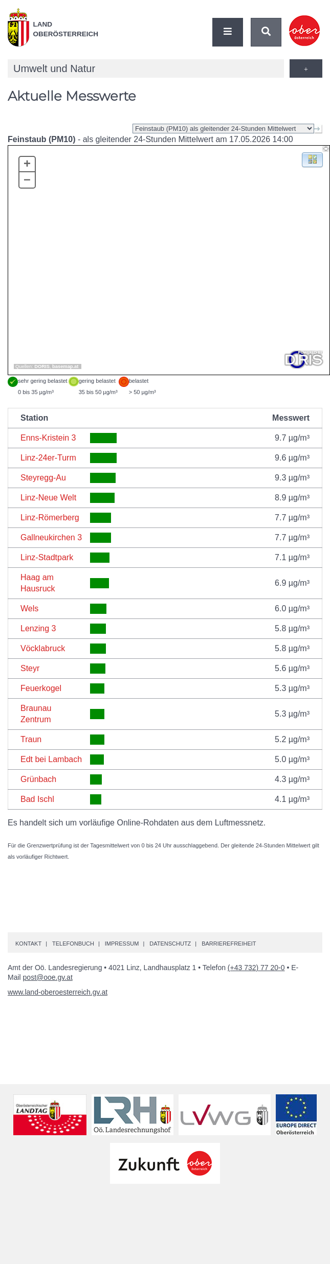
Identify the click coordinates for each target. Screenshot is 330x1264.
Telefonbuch (73, 943)
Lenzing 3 (38, 628)
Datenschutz (170, 943)
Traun (30, 739)
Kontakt (28, 943)
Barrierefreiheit (229, 943)
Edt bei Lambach (51, 759)
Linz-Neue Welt (48, 497)
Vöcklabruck (42, 648)
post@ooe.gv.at (48, 977)
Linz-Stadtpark (46, 557)
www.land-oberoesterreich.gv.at (57, 992)
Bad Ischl (37, 799)
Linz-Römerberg (49, 517)
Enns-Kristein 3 (48, 437)
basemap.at (65, 366)
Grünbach (38, 779)
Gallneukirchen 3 (51, 537)
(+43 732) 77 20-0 (256, 967)
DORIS (42, 366)
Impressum (122, 943)
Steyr (29, 668)
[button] (312, 159)
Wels (29, 608)
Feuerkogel (40, 688)
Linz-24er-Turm (48, 457)
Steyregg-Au (43, 477)
